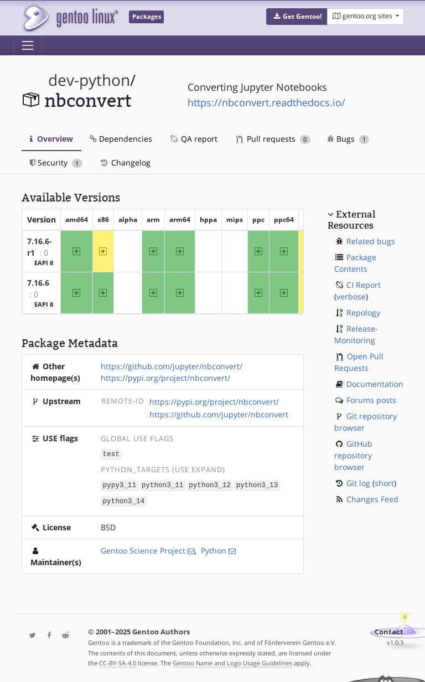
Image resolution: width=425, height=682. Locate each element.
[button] (297, 16)
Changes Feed (372, 499)
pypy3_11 (119, 484)
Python (213, 549)
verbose (351, 296)
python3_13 (257, 484)
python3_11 (163, 484)
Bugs (348, 138)
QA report (193, 138)
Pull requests (273, 138)
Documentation (374, 384)
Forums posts (371, 400)
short (384, 483)
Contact (389, 630)
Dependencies (121, 138)
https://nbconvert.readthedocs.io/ (266, 102)
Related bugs (370, 241)
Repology (363, 312)
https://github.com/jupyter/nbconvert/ (171, 366)
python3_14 (124, 499)
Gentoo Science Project (143, 549)
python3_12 (210, 484)
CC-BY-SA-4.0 (117, 662)
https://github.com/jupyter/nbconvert (218, 414)
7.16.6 (38, 282)
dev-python (89, 80)
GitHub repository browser (353, 455)
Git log (358, 483)
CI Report (363, 285)
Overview (51, 138)
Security (56, 162)
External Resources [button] (351, 220)
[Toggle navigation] (27, 45)
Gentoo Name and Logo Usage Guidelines (232, 662)
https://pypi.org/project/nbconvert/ (165, 378)
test (111, 454)
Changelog (125, 162)
